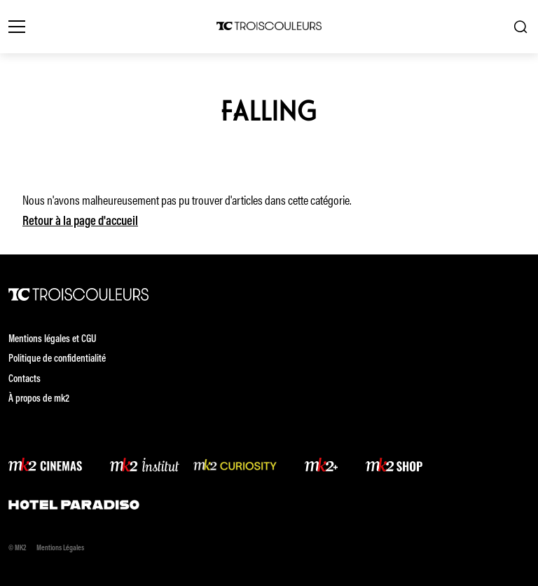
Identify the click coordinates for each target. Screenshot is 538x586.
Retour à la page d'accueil (80, 222)
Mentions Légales (60, 548)
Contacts (24, 379)
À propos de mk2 (38, 399)
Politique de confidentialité (57, 359)
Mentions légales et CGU (52, 339)
